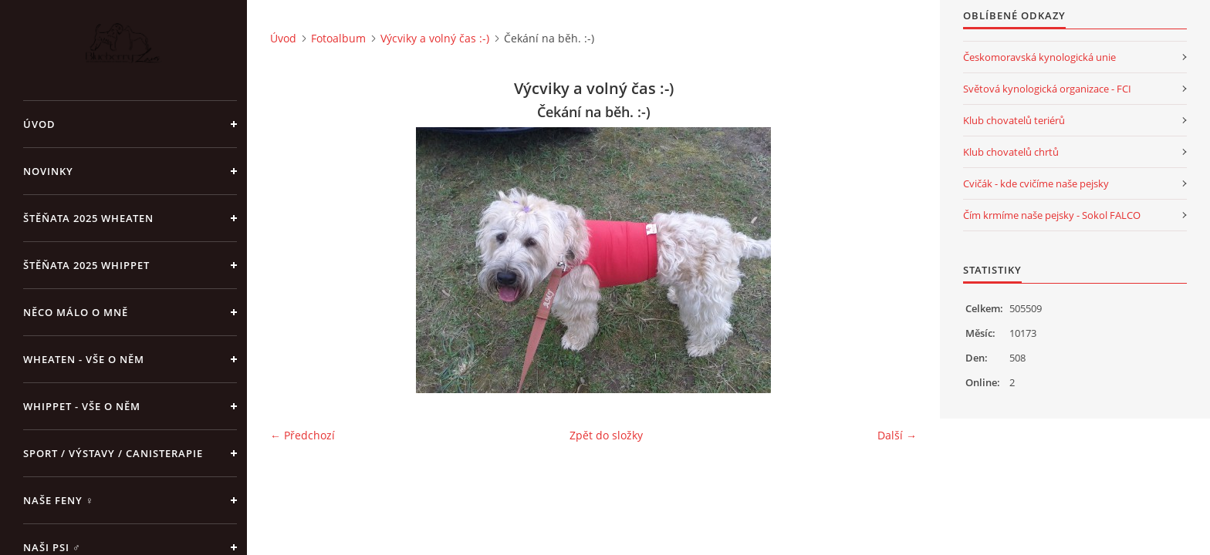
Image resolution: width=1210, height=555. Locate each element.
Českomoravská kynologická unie (1039, 57)
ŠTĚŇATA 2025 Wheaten (88, 218)
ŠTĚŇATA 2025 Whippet (86, 265)
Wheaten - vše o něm (83, 359)
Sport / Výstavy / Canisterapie (113, 453)
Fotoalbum (338, 38)
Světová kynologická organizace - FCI (1047, 89)
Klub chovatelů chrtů (1011, 152)
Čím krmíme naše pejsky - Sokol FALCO (1052, 215)
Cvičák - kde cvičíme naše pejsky (1036, 183)
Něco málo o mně (75, 312)
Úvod (39, 124)
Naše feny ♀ (58, 500)
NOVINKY (48, 171)
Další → (897, 435)
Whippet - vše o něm (81, 406)
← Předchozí (302, 435)
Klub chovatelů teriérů (1014, 120)
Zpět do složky (606, 435)
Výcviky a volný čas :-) (434, 38)
